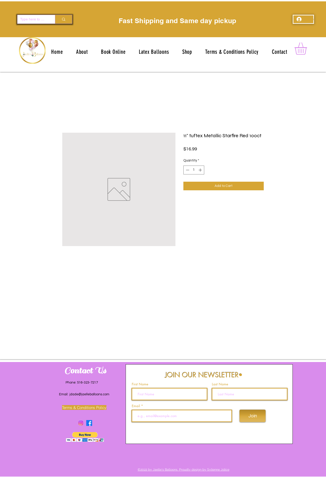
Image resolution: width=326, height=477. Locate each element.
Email (136, 406)
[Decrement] (187, 170)
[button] (154, 51)
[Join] (253, 416)
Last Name (220, 384)
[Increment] (201, 170)
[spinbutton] (194, 170)
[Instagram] (81, 423)
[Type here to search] (33, 19)
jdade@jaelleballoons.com (89, 394)
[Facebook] (89, 423)
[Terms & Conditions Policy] (84, 407)
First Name (140, 384)
